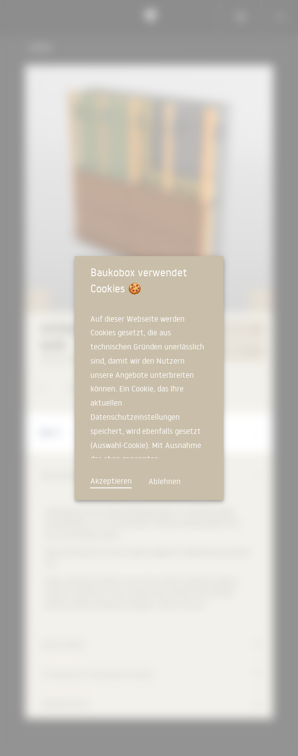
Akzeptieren (111, 480)
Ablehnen (165, 481)
